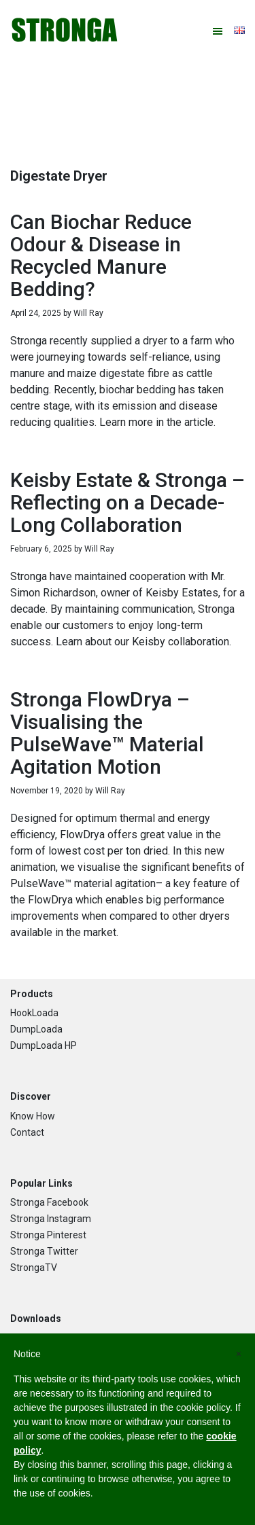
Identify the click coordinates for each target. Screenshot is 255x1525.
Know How (32, 1116)
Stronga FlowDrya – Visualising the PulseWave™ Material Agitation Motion (107, 732)
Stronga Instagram (50, 1218)
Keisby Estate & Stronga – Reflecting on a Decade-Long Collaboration (127, 502)
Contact (27, 1132)
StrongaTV (33, 1267)
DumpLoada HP (43, 1045)
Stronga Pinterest (48, 1235)
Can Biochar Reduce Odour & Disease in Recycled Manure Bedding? (101, 255)
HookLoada (34, 1012)
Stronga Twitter (44, 1251)
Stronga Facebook (49, 1202)
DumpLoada (36, 1029)
